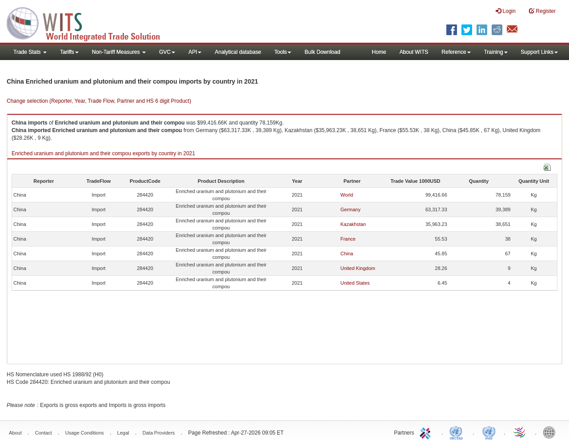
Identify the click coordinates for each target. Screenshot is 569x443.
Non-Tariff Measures (119, 52)
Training (496, 52)
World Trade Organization (520, 432)
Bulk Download (322, 52)
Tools (282, 52)
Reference (455, 52)
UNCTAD (458, 432)
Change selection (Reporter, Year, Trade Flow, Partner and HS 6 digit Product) (99, 101)
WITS (89, 22)
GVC (167, 52)
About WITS (414, 52)
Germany (351, 209)
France (348, 239)
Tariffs (69, 52)
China (347, 253)
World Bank (551, 432)
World (347, 194)
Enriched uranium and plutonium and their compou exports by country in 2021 (103, 153)
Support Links (539, 52)
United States (355, 283)
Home (379, 52)
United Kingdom (358, 268)
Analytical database (238, 52)
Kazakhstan (353, 224)
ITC (427, 432)
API (194, 52)
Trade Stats (30, 52)
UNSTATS (489, 432)
